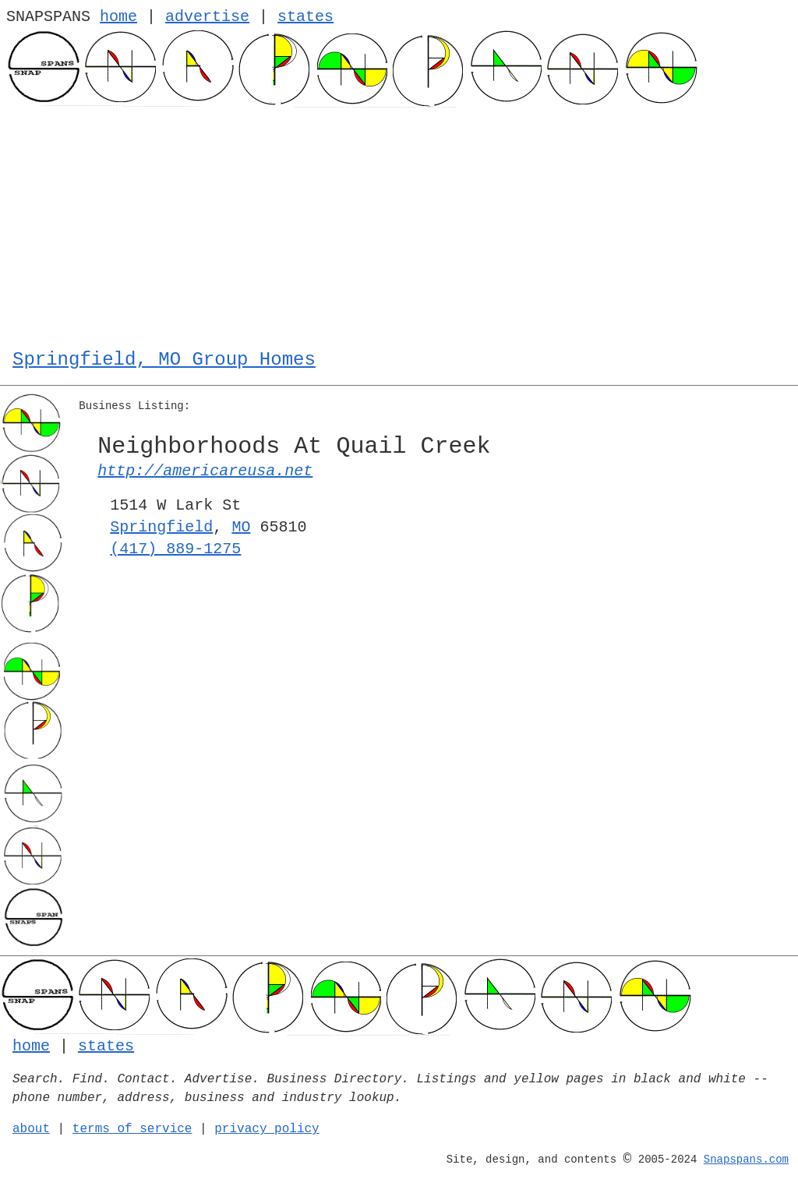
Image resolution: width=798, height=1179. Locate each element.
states (305, 17)
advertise (207, 17)
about (31, 1129)
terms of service (132, 1129)
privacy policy (266, 1129)
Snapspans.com (746, 1159)
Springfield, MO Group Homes (164, 359)
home (118, 17)
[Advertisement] (399, 224)
